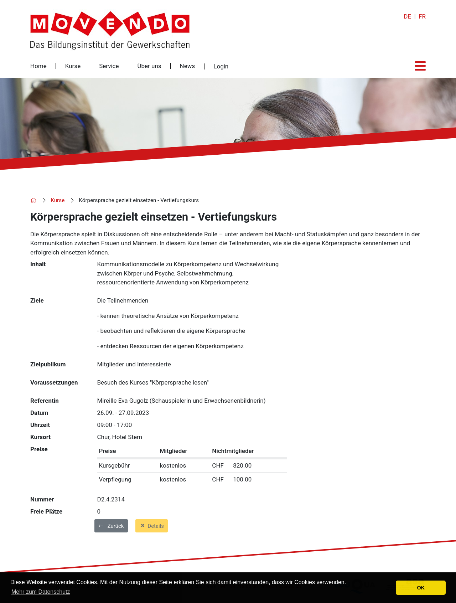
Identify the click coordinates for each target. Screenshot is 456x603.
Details (151, 525)
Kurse (73, 66)
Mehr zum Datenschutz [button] (40, 592)
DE (407, 16)
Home (38, 66)
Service (109, 66)
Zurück (111, 526)
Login (220, 66)
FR (422, 16)
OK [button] (421, 588)
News (187, 66)
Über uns (149, 66)
